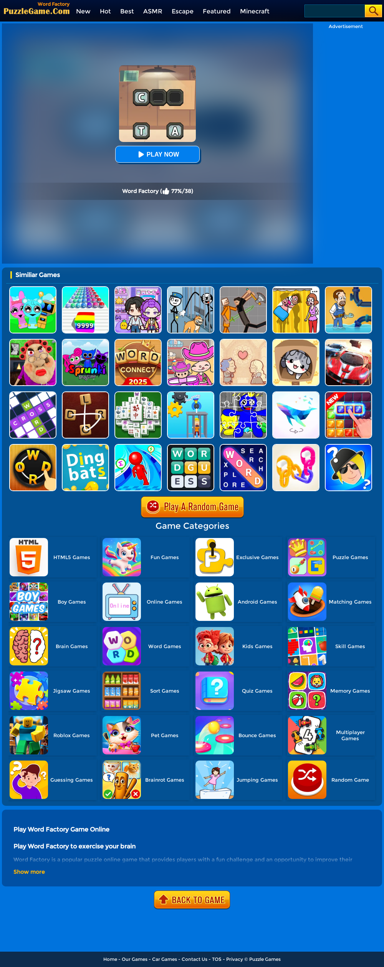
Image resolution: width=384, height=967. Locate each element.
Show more (29, 871)
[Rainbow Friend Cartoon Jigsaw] (243, 394)
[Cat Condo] (295, 342)
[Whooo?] (348, 447)
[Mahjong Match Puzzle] (138, 394)
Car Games (164, 959)
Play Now (157, 154)
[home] (37, 11)
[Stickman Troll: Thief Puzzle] (190, 289)
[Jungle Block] (348, 394)
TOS (217, 959)
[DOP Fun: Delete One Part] (295, 289)
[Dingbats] (85, 447)
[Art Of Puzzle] (295, 394)
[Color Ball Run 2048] (85, 289)
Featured (217, 11)
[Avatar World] (190, 342)
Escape (183, 11)
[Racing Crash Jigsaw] (348, 342)
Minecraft (255, 11)
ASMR (152, 11)
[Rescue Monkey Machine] (190, 394)
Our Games (134, 959)
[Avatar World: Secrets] (138, 289)
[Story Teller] (243, 342)
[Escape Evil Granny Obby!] (32, 342)
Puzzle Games (265, 959)
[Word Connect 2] (85, 394)
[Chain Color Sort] (295, 447)
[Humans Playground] (243, 289)
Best (127, 11)
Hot (105, 11)
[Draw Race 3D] (138, 447)
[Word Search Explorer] (243, 447)
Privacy (234, 959)
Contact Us (194, 959)
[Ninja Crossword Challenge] (32, 394)
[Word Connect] (138, 342)
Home (110, 959)
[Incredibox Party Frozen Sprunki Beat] (32, 289)
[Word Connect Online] (32, 447)
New (83, 11)
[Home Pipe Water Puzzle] (348, 289)
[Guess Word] (190, 447)
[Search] (334, 11)
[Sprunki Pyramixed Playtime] (85, 342)
